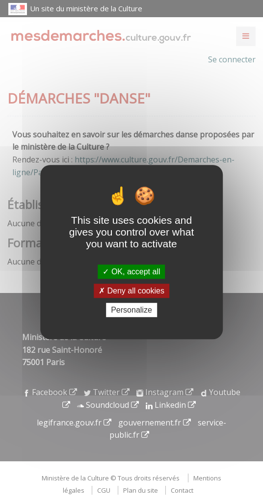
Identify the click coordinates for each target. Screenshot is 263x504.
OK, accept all (131, 271)
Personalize (131, 310)
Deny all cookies (131, 291)
